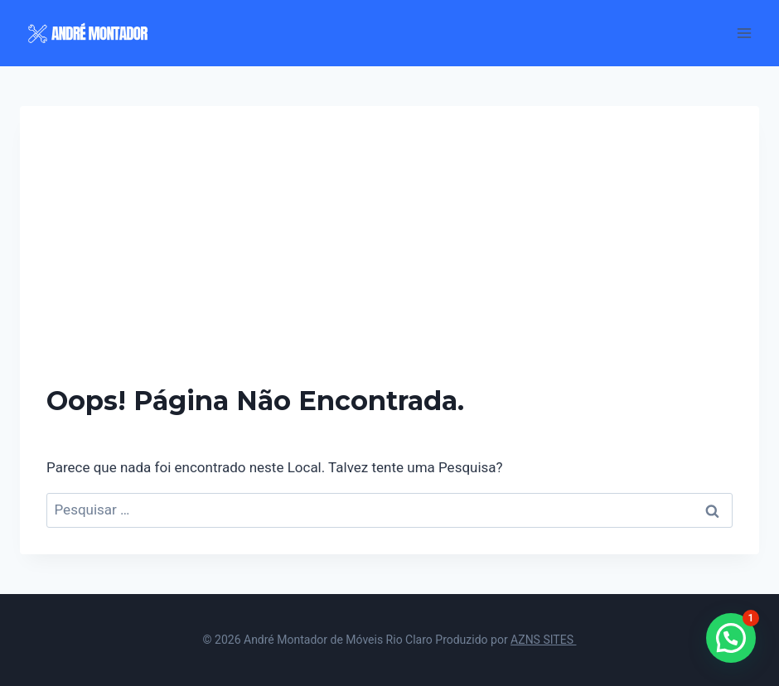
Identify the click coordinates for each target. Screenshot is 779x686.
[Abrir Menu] (743, 33)
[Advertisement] (389, 257)
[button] (731, 638)
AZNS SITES (543, 639)
